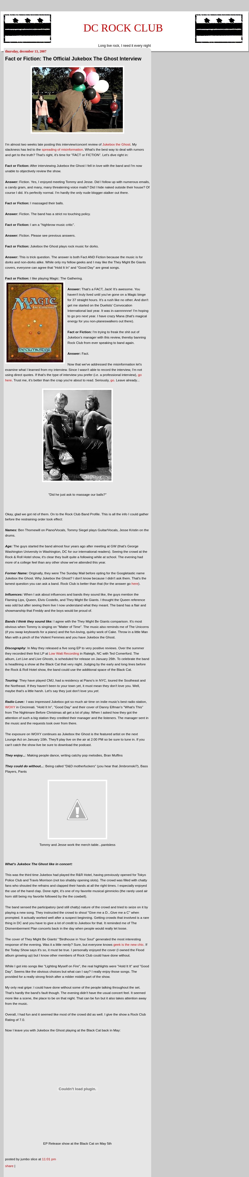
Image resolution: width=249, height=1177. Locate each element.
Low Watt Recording (64, 653)
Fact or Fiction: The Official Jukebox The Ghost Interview (73, 59)
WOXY (10, 707)
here (135, 584)
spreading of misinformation (62, 150)
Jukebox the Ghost (116, 144)
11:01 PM (49, 1159)
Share (9, 1166)
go (112, 380)
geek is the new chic (128, 945)
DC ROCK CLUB (123, 28)
